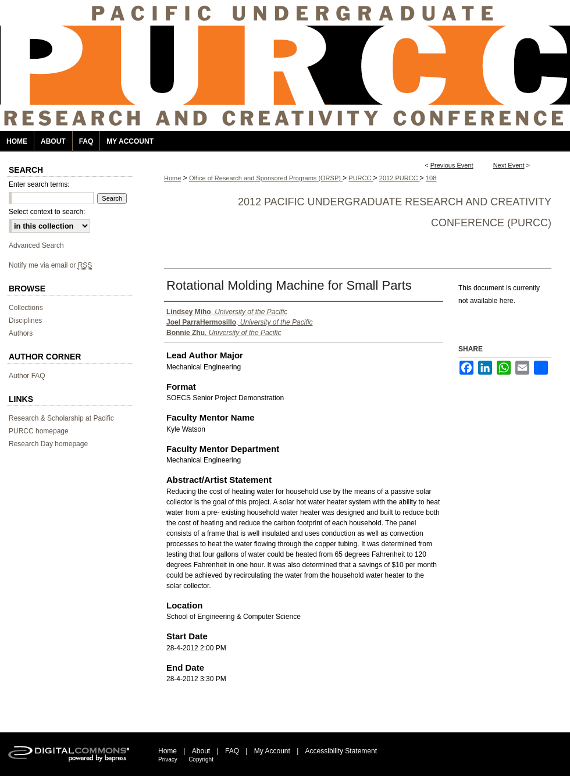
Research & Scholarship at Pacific (61, 418)
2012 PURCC (399, 178)
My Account (272, 751)
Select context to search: (47, 212)
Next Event (509, 165)
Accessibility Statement (341, 751)
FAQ (232, 751)
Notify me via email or (50, 265)
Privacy (167, 759)
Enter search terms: (39, 184)
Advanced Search (36, 245)
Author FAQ (27, 376)
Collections (26, 308)
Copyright (200, 759)
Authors (21, 333)
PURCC (360, 178)
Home (172, 178)
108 (431, 178)
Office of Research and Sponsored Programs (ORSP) (266, 178)
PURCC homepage (39, 431)
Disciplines (25, 320)
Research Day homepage (48, 444)
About (201, 751)
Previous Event (451, 165)
